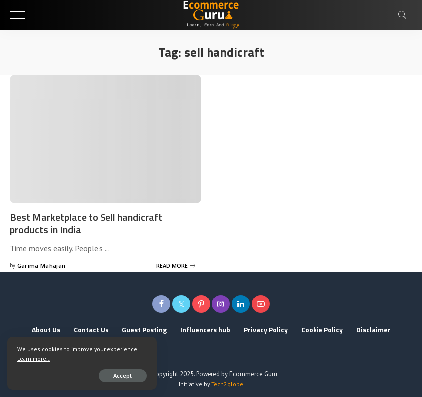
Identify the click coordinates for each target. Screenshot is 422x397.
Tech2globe (227, 384)
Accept (122, 375)
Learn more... (33, 358)
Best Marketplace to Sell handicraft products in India (86, 223)
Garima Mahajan (41, 265)
